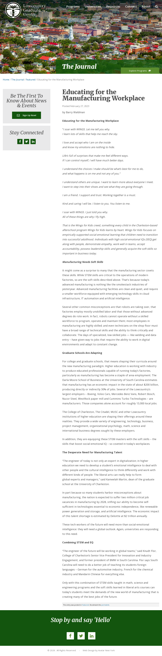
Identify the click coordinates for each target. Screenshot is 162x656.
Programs (73, 6)
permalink (105, 605)
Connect (131, 6)
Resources (113, 6)
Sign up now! (26, 115)
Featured (30, 79)
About (146, 6)
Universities (93, 6)
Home (6, 79)
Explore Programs (140, 70)
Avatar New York (106, 650)
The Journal (17, 79)
